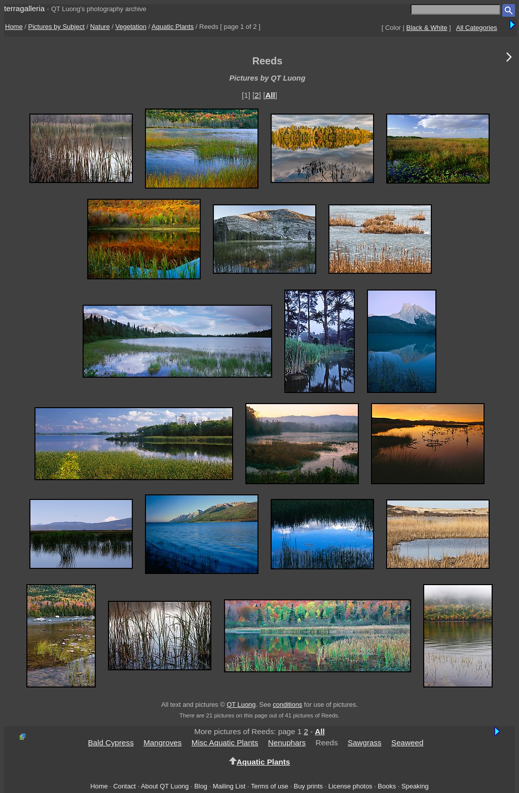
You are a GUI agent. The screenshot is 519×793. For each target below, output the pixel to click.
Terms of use (269, 786)
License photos (350, 786)
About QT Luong (165, 786)
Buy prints (308, 786)
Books (387, 786)
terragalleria (24, 8)
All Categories (476, 27)
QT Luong (241, 704)
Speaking (415, 786)
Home (14, 26)
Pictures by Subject (56, 26)
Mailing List (229, 786)
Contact (124, 786)
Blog (200, 786)
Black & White (427, 27)
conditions (287, 704)
